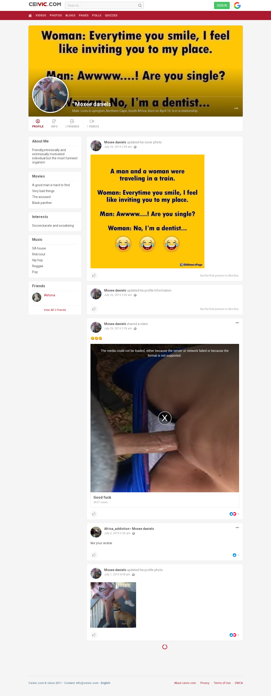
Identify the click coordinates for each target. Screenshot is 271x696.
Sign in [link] (222, 5)
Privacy (204, 685)
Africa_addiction (116, 529)
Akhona (49, 295)
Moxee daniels (93, 104)
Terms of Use (222, 685)
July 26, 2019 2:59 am (118, 146)
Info (54, 123)
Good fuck (102, 497)
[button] (236, 108)
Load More (164, 648)
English (105, 685)
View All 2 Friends (55, 310)
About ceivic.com (185, 685)
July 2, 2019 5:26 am (117, 533)
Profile (38, 123)
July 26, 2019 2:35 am (118, 328)
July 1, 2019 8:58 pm (117, 574)
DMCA (239, 685)
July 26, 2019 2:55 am (118, 295)
